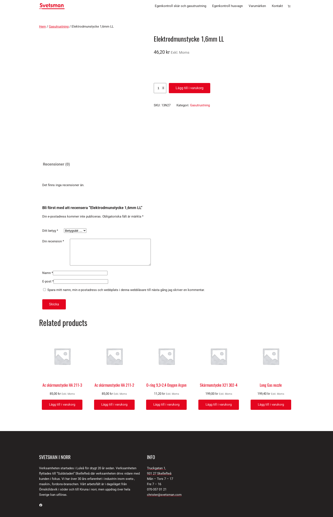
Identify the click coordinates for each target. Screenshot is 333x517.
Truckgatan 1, (156, 437)
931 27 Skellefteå (159, 443)
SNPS (97, 490)
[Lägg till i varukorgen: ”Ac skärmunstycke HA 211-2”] (114, 374)
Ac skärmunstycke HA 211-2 (114, 354)
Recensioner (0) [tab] (56, 128)
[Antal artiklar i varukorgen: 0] (289, 6)
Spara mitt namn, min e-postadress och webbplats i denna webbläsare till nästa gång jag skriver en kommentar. (126, 259)
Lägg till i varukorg (189, 88)
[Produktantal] (160, 88)
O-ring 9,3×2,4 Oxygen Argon (166, 354)
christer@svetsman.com (164, 464)
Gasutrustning (59, 26)
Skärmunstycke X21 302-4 (218, 354)
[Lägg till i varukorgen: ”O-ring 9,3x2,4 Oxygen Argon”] (166, 374)
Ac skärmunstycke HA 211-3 (62, 354)
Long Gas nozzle (271, 354)
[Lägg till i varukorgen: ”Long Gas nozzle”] (271, 374)
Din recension (53, 205)
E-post (48, 251)
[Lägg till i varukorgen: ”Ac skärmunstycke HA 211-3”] (62, 374)
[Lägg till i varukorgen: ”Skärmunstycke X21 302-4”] (218, 374)
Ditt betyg (50, 195)
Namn (47, 242)
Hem (42, 26)
